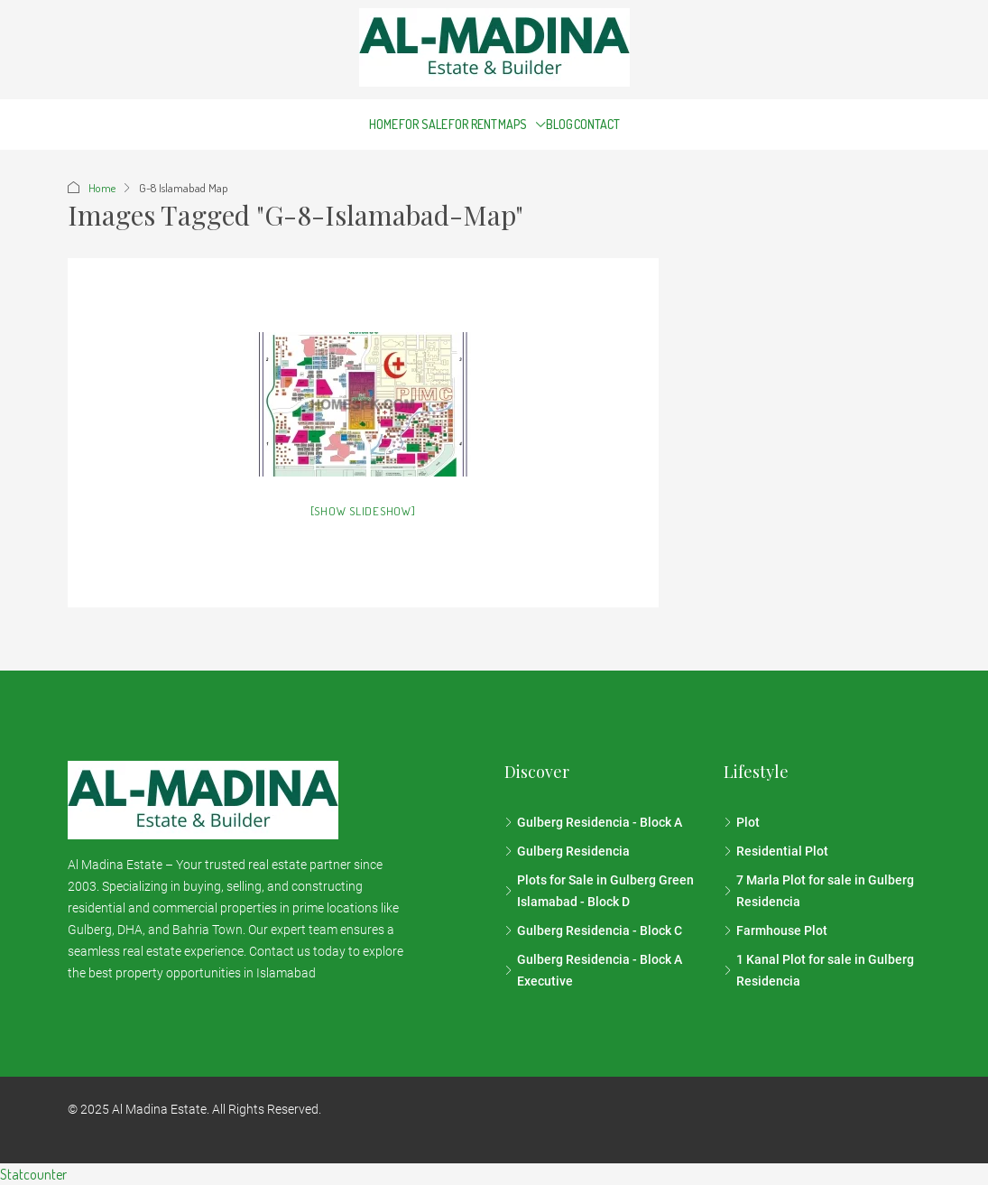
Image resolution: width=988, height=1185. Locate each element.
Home (383, 124)
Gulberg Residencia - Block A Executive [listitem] (593, 970)
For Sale (423, 124)
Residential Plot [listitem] (776, 851)
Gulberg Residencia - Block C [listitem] (593, 930)
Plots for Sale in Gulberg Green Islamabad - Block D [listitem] (599, 891)
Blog (559, 124)
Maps (512, 124)
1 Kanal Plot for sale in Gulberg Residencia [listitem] (819, 970)
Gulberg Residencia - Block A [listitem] (593, 822)
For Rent (472, 124)
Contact (597, 124)
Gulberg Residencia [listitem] (567, 851)
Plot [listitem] (742, 822)
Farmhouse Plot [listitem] (775, 930)
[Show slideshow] (363, 511)
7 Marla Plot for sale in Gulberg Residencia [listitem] (819, 891)
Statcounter (33, 1174)
